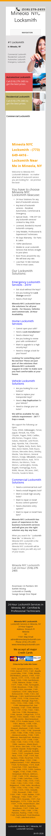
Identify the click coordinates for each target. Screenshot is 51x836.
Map (26, 637)
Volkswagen (29, 430)
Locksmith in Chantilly (21, 591)
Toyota (20, 446)
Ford (32, 432)
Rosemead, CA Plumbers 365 (25, 586)
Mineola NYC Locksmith (25, 16)
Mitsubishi (31, 457)
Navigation (23, 32)
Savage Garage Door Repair (24, 594)
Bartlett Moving (19, 588)
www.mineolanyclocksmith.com (26, 644)
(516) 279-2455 (33, 9)
